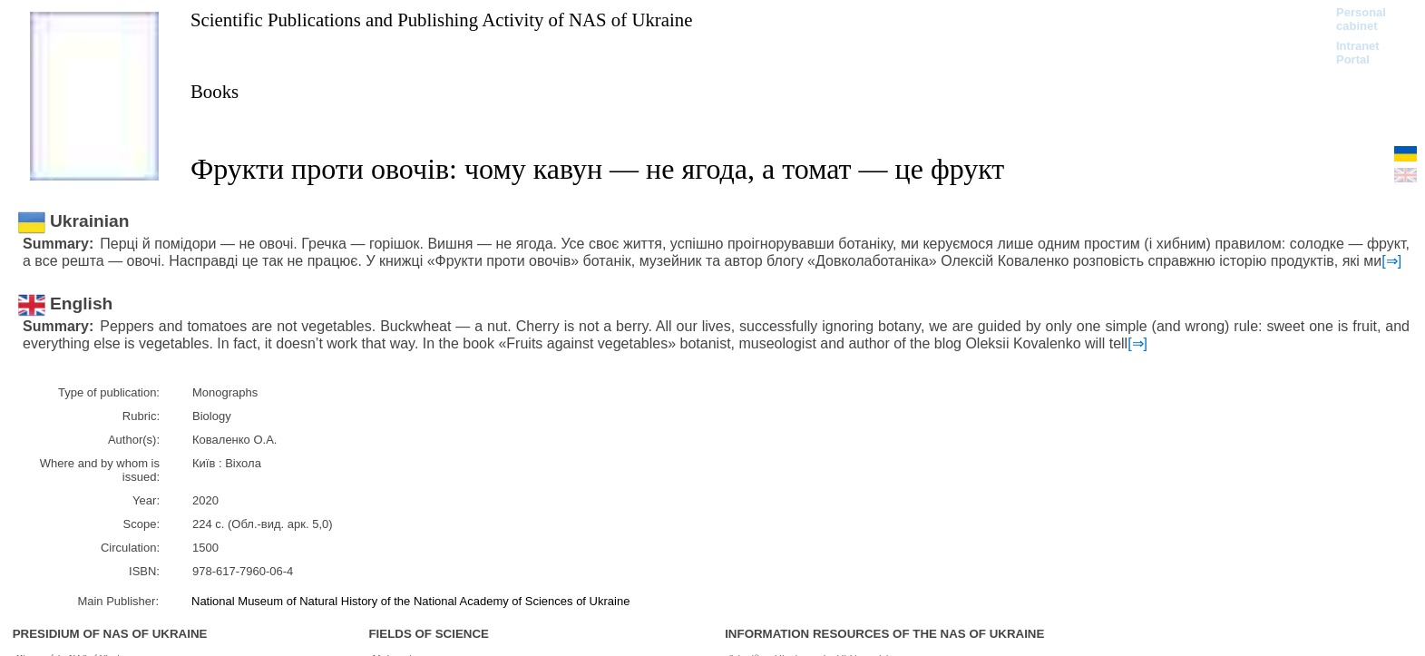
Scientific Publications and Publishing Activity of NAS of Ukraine (441, 19)
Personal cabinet (1361, 19)
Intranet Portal (1358, 52)
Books (214, 91)
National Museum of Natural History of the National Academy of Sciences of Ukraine (410, 601)
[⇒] (1391, 261)
